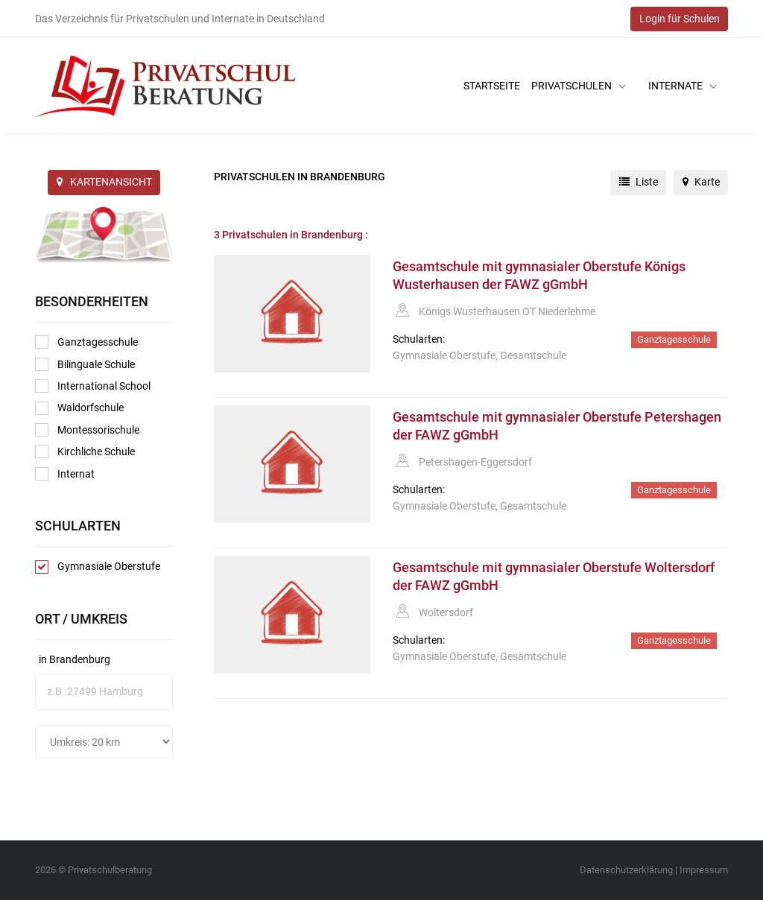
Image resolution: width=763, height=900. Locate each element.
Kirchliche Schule (85, 451)
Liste (638, 182)
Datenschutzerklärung (626, 869)
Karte (701, 182)
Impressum (704, 869)
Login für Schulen (679, 19)
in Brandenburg (74, 659)
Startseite (491, 86)
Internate (682, 86)
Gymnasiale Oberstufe (97, 567)
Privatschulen (578, 86)
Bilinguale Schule (85, 364)
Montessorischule (87, 430)
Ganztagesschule (86, 342)
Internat (65, 474)
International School (93, 386)
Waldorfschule (79, 408)
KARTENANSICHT (104, 182)
